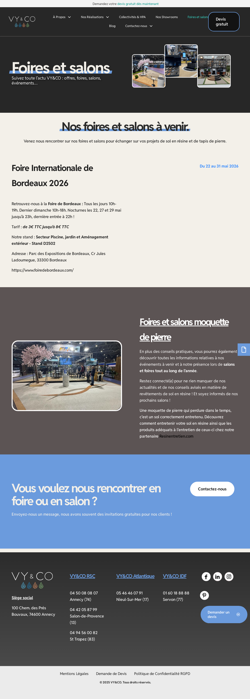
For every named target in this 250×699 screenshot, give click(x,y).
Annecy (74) (80, 599)
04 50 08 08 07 (84, 593)
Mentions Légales (74, 673)
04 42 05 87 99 (83, 609)
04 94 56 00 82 (84, 632)
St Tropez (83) (82, 639)
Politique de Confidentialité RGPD (162, 673)
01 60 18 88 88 (176, 593)
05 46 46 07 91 (129, 593)
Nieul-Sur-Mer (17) (132, 599)
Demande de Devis (111, 673)
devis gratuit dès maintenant (138, 4)
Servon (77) (173, 599)
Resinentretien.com (176, 436)
